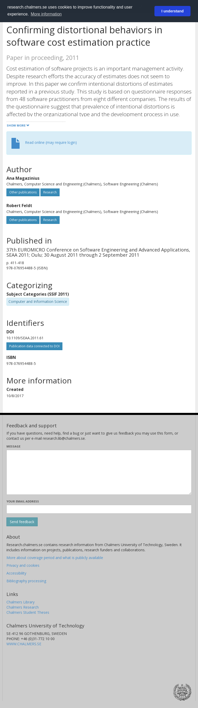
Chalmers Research (22, 607)
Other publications (23, 192)
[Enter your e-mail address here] (99, 509)
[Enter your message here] (99, 472)
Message (13, 446)
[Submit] (22, 521)
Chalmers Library (20, 602)
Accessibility (16, 573)
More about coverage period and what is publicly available (54, 557)
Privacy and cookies (22, 565)
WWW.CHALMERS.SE (23, 643)
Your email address (22, 501)
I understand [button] (172, 11)
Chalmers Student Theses (27, 612)
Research (50, 192)
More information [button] (46, 14)
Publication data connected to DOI (34, 346)
